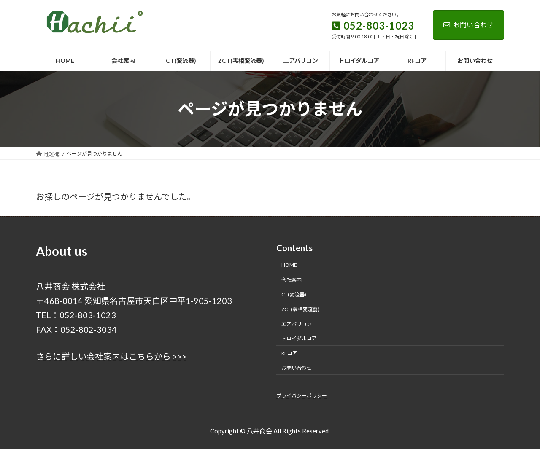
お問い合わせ (468, 25)
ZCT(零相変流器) (300, 309)
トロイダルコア (299, 338)
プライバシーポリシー (301, 396)
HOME (289, 265)
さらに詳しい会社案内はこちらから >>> (111, 356)
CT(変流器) (293, 294)
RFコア (289, 353)
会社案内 (291, 280)
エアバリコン (296, 323)
